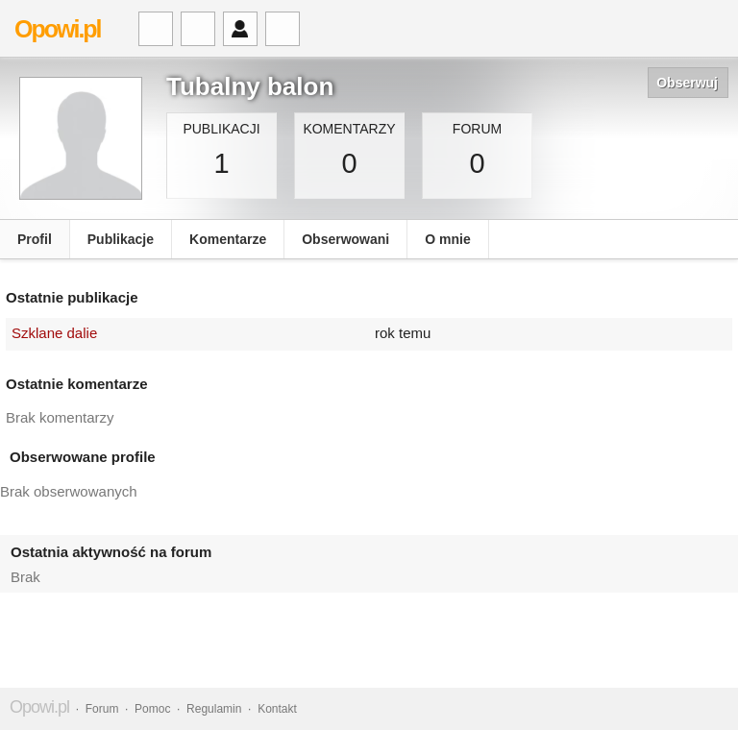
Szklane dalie (54, 333)
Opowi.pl (57, 28)
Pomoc (152, 709)
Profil (34, 239)
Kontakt (277, 709)
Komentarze (227, 239)
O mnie (447, 239)
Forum (102, 709)
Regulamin (213, 709)
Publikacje (120, 239)
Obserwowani (345, 239)
